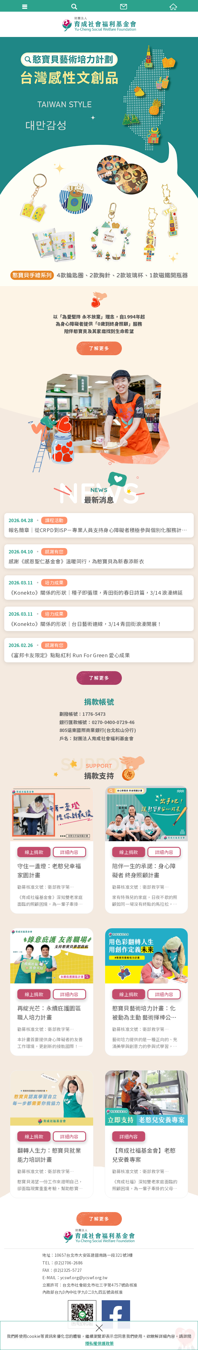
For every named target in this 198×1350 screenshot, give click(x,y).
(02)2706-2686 (68, 1263)
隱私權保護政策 (99, 1343)
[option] (99, 161)
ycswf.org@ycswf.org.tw (84, 1277)
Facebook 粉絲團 (116, 1314)
